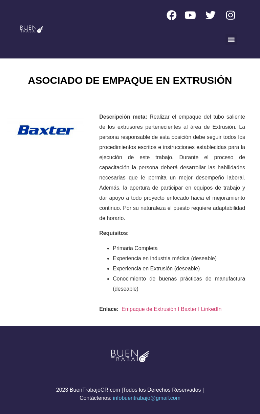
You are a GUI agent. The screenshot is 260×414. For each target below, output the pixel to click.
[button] (231, 39)
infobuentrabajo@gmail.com (146, 398)
